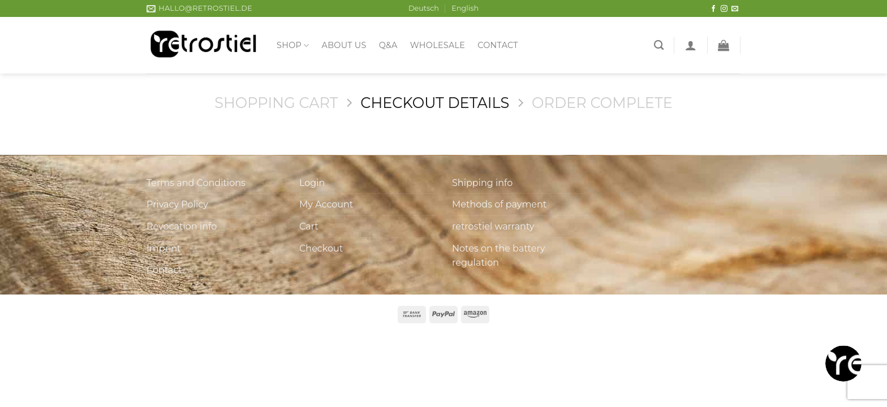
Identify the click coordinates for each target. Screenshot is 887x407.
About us (344, 45)
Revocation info (182, 226)
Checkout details (434, 102)
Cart (308, 226)
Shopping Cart (276, 102)
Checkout (321, 248)
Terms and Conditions (196, 182)
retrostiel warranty (493, 226)
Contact (497, 45)
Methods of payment (499, 204)
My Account (326, 204)
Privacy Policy (177, 204)
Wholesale (438, 45)
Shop (293, 45)
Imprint (164, 248)
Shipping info (482, 182)
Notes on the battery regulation (498, 256)
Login (312, 182)
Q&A (388, 45)
